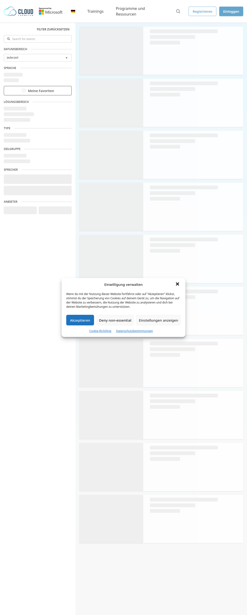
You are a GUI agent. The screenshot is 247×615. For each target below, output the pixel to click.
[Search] (178, 11)
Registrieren (202, 11)
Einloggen (231, 11)
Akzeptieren (80, 320)
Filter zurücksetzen (53, 29)
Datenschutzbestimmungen (134, 331)
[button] (178, 284)
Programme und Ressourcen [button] (130, 11)
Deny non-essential (115, 320)
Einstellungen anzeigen (158, 320)
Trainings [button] (95, 11)
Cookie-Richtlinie (100, 331)
